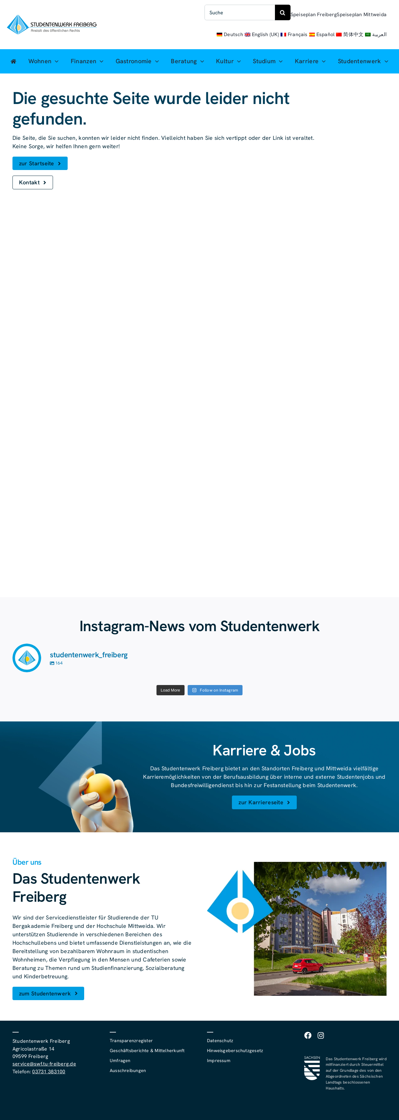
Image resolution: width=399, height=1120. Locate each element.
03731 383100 (48, 1071)
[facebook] (307, 1035)
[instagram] (321, 1035)
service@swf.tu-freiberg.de (44, 1064)
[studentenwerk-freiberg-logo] (52, 17)
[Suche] (239, 12)
